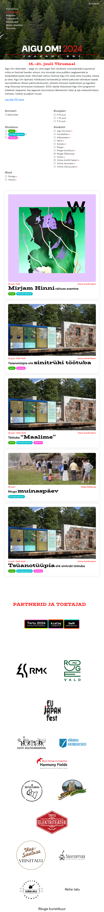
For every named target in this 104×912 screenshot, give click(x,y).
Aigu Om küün (63, 131)
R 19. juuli (60, 114)
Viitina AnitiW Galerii (66, 160)
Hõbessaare (62, 137)
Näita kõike (11, 114)
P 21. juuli (60, 121)
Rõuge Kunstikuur (65, 150)
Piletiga (11, 176)
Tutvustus (12, 9)
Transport (12, 18)
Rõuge (59, 147)
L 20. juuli (60, 118)
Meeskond (12, 22)
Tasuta (10, 179)
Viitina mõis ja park (65, 166)
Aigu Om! (52, 48)
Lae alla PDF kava (14, 99)
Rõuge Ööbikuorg (64, 153)
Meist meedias (14, 25)
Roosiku (60, 144)
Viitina (59, 157)
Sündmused (13, 12)
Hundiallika (61, 134)
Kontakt (11, 28)
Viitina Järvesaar (64, 163)
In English (94, 3)
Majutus (11, 15)
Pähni (59, 140)
